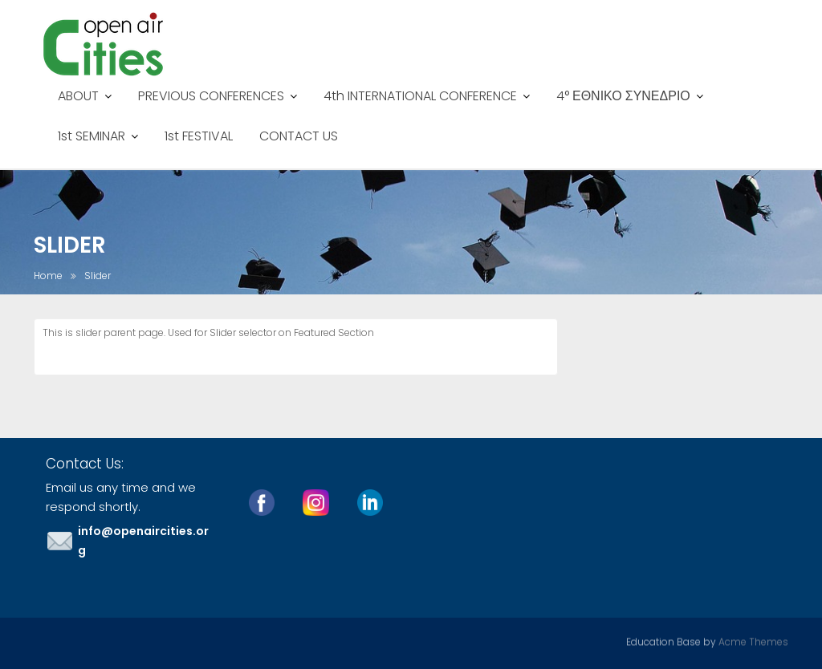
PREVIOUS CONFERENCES (211, 96)
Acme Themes (753, 640)
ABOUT (78, 96)
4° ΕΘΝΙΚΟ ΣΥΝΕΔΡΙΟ (623, 96)
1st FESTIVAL (199, 136)
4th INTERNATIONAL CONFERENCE (420, 96)
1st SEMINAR (91, 136)
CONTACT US (298, 136)
